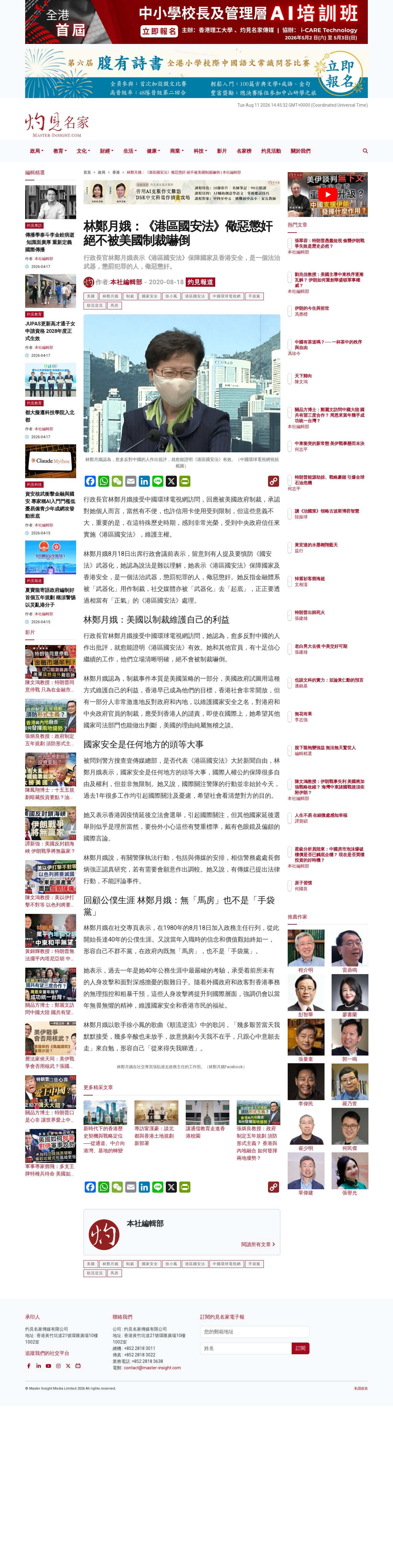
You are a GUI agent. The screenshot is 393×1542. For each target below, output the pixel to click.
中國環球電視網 (227, 296)
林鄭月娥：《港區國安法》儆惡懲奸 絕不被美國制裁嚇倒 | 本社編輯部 (184, 172)
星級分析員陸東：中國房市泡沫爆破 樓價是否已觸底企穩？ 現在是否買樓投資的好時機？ (348, 860)
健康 (152, 151)
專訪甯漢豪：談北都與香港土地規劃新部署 (156, 1263)
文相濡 (337, 584)
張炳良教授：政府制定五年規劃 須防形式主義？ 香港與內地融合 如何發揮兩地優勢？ (258, 1271)
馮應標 (337, 314)
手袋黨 (254, 296)
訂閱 (300, 1484)
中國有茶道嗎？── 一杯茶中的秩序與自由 (347, 348)
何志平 (337, 454)
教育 (58, 151)
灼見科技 (34, 484)
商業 (175, 151)
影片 (222, 151)
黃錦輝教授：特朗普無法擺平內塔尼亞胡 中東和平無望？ (50, 958)
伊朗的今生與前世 (348, 308)
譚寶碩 (337, 826)
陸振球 (337, 522)
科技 (199, 151)
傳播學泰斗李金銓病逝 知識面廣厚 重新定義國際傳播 (49, 242)
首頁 (87, 172)
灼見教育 (34, 314)
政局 (35, 151)
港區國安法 (195, 296)
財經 (105, 151)
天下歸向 (339, 375)
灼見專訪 (34, 225)
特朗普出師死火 (346, 612)
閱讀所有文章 (258, 1381)
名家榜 (244, 151)
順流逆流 (95, 305)
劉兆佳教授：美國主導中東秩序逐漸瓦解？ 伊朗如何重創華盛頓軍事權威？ (348, 285)
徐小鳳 (171, 296)
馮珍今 (337, 358)
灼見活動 (271, 151)
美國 (91, 296)
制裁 (130, 296)
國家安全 (150, 296)
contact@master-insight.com (152, 1503)
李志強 (337, 719)
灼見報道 (200, 282)
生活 (128, 151)
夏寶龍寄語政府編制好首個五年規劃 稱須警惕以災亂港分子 (50, 597)
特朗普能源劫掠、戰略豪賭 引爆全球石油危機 (348, 483)
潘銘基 (337, 691)
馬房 (115, 305)
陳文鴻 (337, 381)
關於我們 (300, 151)
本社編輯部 (126, 282)
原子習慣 (339, 882)
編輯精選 (339, 759)
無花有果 (339, 713)
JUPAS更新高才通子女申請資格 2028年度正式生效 (50, 331)
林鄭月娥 (111, 296)
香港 (116, 172)
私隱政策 (361, 1525)
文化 (82, 151)
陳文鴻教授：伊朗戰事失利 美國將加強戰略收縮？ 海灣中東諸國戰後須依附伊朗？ (348, 792)
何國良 (337, 888)
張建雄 (337, 618)
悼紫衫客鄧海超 (346, 578)
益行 (335, 556)
